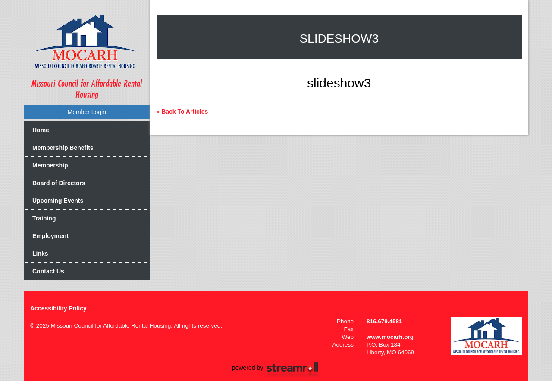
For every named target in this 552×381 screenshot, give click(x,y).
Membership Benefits (63, 147)
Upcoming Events (57, 200)
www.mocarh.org (390, 337)
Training (44, 218)
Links (40, 253)
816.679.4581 (384, 321)
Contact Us (48, 271)
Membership (50, 165)
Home (40, 130)
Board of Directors (58, 183)
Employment (50, 235)
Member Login (87, 111)
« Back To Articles (182, 111)
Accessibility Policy (58, 308)
